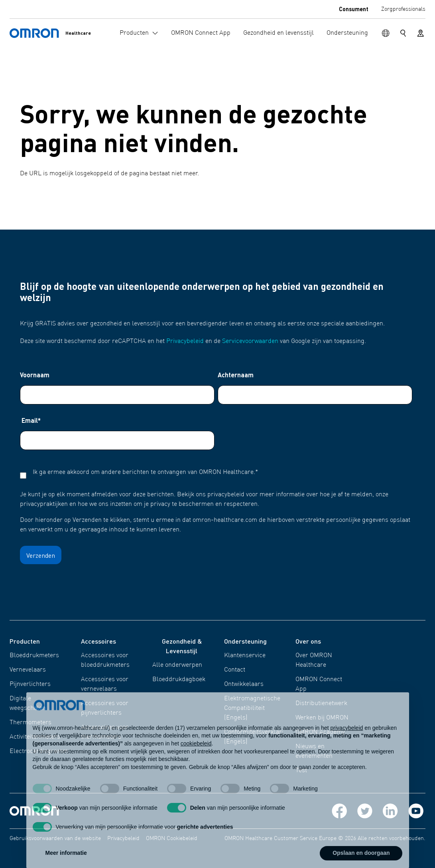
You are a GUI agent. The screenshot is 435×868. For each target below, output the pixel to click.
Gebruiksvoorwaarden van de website (55, 838)
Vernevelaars (28, 670)
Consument (353, 8)
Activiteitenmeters (35, 737)
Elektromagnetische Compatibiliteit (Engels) (252, 708)
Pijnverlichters (30, 684)
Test (301, 770)
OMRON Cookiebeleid (171, 838)
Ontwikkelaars (244, 684)
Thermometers (30, 722)
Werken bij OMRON (321, 718)
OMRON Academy (320, 732)
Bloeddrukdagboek (178, 679)
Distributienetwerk (321, 703)
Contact (234, 670)
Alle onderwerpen (177, 665)
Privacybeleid (185, 341)
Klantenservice (245, 655)
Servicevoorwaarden (250, 341)
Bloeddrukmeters (34, 655)
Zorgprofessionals (403, 9)
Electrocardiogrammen (42, 751)
